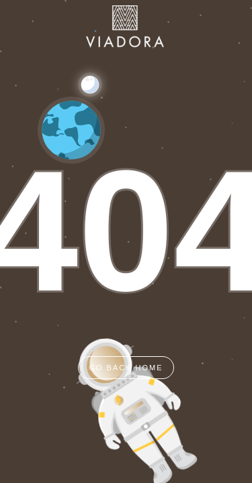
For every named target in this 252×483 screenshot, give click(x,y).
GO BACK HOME (126, 368)
